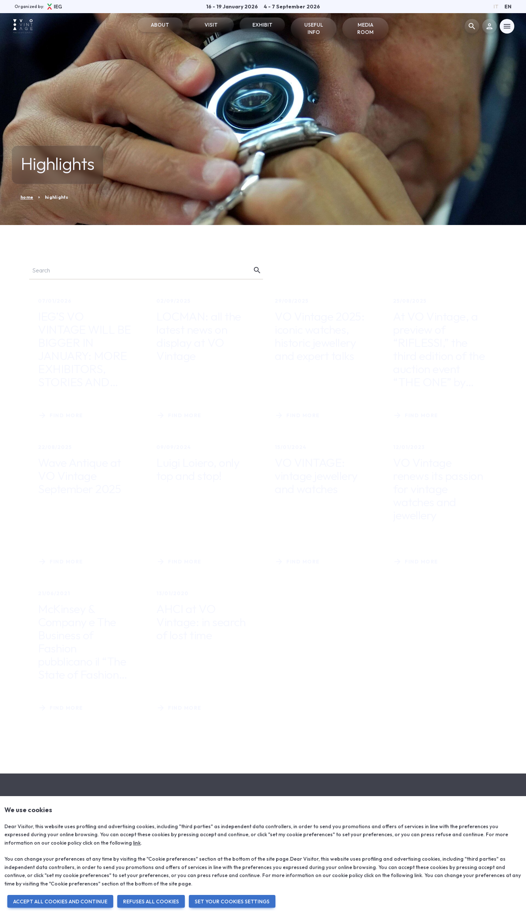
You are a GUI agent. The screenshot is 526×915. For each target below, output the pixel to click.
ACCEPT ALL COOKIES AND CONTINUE (60, 901)
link (137, 843)
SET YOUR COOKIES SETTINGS (232, 901)
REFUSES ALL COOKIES (151, 901)
